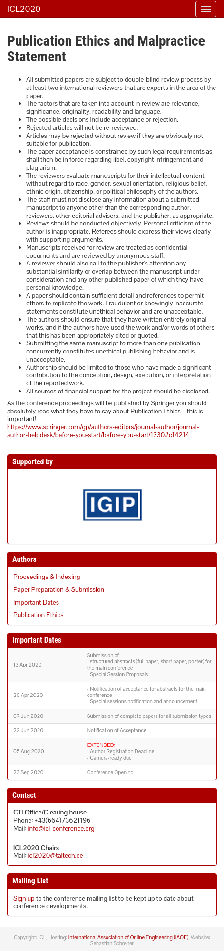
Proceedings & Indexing (46, 576)
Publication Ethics (38, 614)
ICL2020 (24, 8)
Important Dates (36, 602)
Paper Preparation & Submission (58, 589)
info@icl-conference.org (61, 828)
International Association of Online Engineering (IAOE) (128, 937)
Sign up (24, 898)
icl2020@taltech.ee (55, 855)
